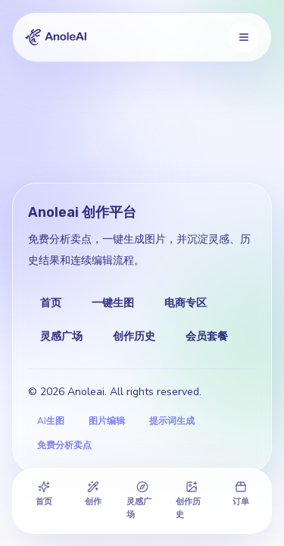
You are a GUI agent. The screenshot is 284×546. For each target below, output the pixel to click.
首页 (50, 303)
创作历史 (134, 336)
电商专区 (185, 303)
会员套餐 (207, 336)
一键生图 (113, 303)
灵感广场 (61, 336)
